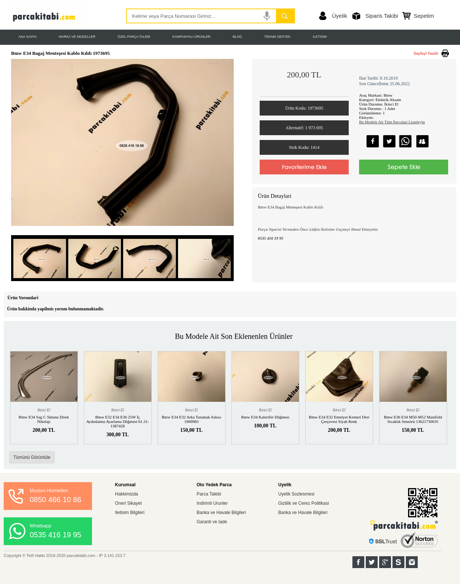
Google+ (385, 562)
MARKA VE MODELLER (77, 37)
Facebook (358, 562)
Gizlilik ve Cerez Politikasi (303, 503)
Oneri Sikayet (128, 503)
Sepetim (424, 16)
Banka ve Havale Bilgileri (221, 512)
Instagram (412, 562)
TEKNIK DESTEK (277, 37)
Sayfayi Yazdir (426, 53)
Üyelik (339, 16)
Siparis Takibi (381, 16)
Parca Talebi (209, 494)
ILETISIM (320, 37)
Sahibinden (398, 562)
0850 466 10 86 (55, 499)
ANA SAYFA (28, 37)
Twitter (372, 562)
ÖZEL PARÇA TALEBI (134, 37)
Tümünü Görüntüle (31, 457)
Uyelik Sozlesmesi (296, 494)
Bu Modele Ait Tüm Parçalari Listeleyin (392, 122)
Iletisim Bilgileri (129, 512)
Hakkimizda (126, 494)
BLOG (237, 37)
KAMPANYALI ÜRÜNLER (191, 37)
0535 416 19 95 (55, 535)
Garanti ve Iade (212, 521)
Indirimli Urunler (212, 503)
